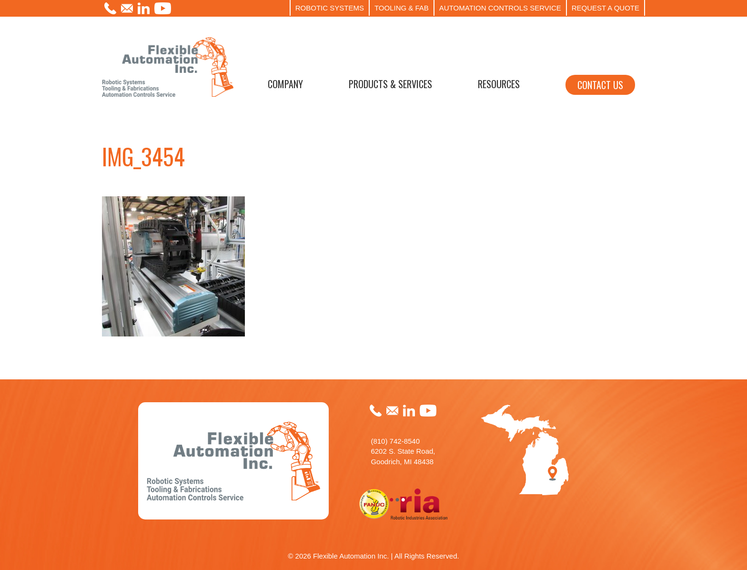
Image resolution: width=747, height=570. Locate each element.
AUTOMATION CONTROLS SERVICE (500, 8)
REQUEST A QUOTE (605, 8)
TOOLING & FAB (401, 8)
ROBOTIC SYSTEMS (329, 8)
